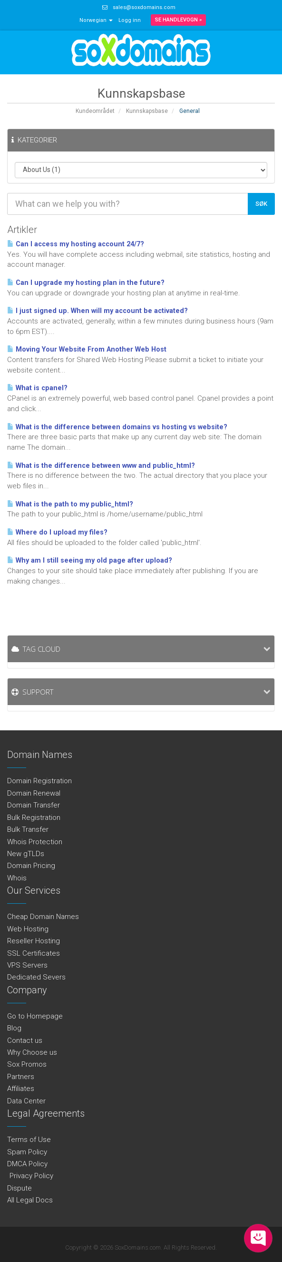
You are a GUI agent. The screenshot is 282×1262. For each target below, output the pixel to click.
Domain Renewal (33, 793)
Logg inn (129, 20)
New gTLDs (25, 853)
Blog (14, 1028)
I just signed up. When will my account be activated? (97, 311)
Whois (17, 878)
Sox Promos (27, 1064)
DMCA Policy (27, 1164)
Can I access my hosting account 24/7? (75, 244)
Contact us (24, 1040)
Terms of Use (29, 1139)
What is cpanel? (37, 388)
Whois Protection (34, 842)
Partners (20, 1076)
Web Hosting (28, 929)
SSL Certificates (33, 953)
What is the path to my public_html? (70, 504)
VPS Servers (27, 965)
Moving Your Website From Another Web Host (86, 349)
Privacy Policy (30, 1175)
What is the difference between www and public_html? (101, 466)
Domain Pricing (31, 865)
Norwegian (96, 20)
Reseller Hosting (33, 941)
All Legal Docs (30, 1200)
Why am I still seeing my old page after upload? (89, 560)
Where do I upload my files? (57, 532)
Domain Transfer (33, 805)
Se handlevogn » (178, 20)
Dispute (19, 1188)
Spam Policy (27, 1152)
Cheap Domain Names (43, 916)
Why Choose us (32, 1052)
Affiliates (20, 1088)
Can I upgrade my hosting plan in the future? (86, 283)
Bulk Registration (33, 817)
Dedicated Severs (36, 977)
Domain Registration (39, 781)
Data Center (26, 1101)
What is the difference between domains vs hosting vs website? (117, 427)
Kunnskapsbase (147, 111)
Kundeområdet (95, 111)
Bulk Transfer (28, 829)
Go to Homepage (35, 1016)
